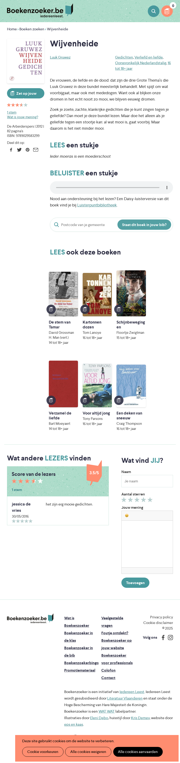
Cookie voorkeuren (42, 751)
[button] (127, 515)
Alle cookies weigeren (88, 751)
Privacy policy (161, 617)
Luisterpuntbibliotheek (97, 205)
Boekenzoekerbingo (81, 662)
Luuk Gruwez (60, 57)
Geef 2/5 (131, 500)
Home (12, 29)
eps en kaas (73, 724)
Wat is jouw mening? (22, 117)
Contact (108, 677)
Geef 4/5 (144, 500)
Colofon (108, 670)
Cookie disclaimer (158, 622)
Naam (126, 471)
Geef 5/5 (151, 500)
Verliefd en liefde (148, 57)
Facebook (11, 149)
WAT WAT (107, 711)
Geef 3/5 (137, 500)
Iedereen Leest (132, 691)
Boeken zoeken (153, 11)
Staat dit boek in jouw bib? (144, 224)
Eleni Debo (99, 717)
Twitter (19, 149)
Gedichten (124, 57)
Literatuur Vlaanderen (125, 698)
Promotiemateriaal (79, 670)
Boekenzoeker (40, 10)
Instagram (169, 637)
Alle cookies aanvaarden (137, 751)
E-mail (36, 149)
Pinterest (27, 149)
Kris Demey (140, 717)
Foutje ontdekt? (114, 633)
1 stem (11, 112)
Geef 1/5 (124, 500)
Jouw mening (132, 507)
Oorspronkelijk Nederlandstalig (140, 62)
